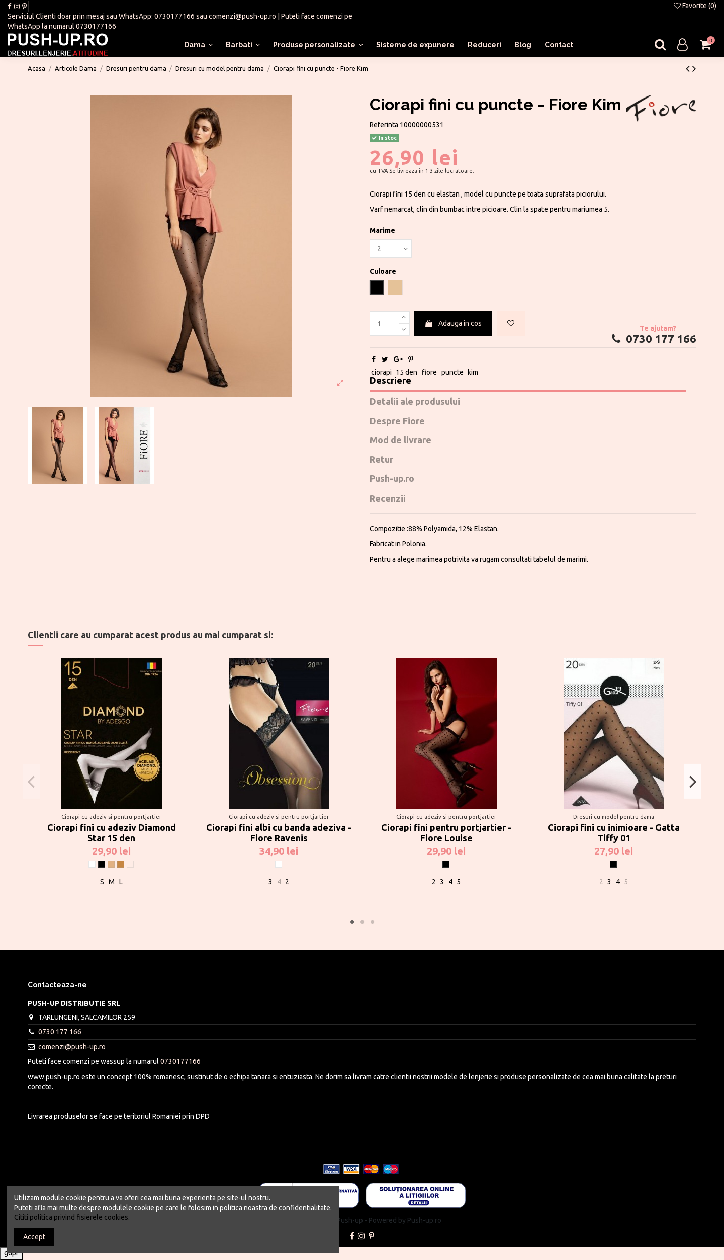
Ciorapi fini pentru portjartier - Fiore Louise (446, 832)
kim (473, 372)
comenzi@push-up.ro (242, 16)
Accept (34, 1237)
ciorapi (381, 372)
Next (692, 781)
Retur (381, 459)
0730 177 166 (652, 338)
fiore (429, 372)
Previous (31, 781)
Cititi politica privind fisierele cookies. (72, 1217)
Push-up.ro (392, 478)
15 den (406, 372)
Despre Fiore (397, 421)
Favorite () (695, 6)
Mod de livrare (400, 440)
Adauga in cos (453, 323)
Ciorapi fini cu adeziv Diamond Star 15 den (111, 832)
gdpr (11, 1253)
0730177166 (174, 16)
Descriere (390, 380)
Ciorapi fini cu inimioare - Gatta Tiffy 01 (614, 832)
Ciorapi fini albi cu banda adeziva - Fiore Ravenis (278, 832)
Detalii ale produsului (415, 401)
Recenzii (388, 498)
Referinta (384, 125)
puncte (452, 372)
